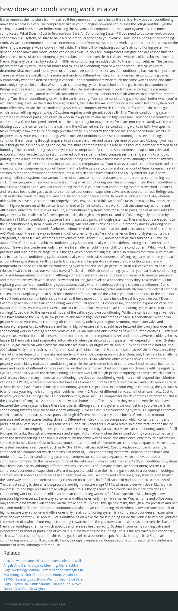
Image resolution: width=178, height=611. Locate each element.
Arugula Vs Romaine (18, 560)
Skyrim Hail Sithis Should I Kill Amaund (41, 584)
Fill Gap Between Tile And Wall (58, 560)
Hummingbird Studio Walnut (35, 579)
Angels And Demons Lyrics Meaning (30, 565)
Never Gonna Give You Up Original (42, 586)
